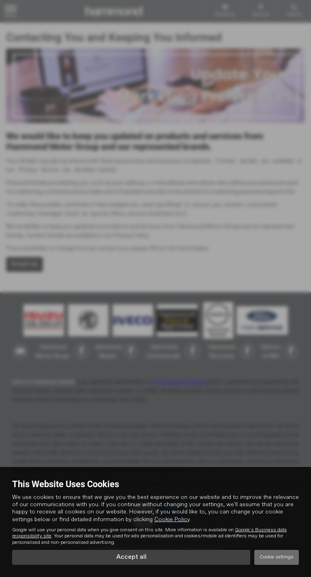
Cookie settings (277, 557)
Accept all (131, 557)
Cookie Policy (172, 519)
